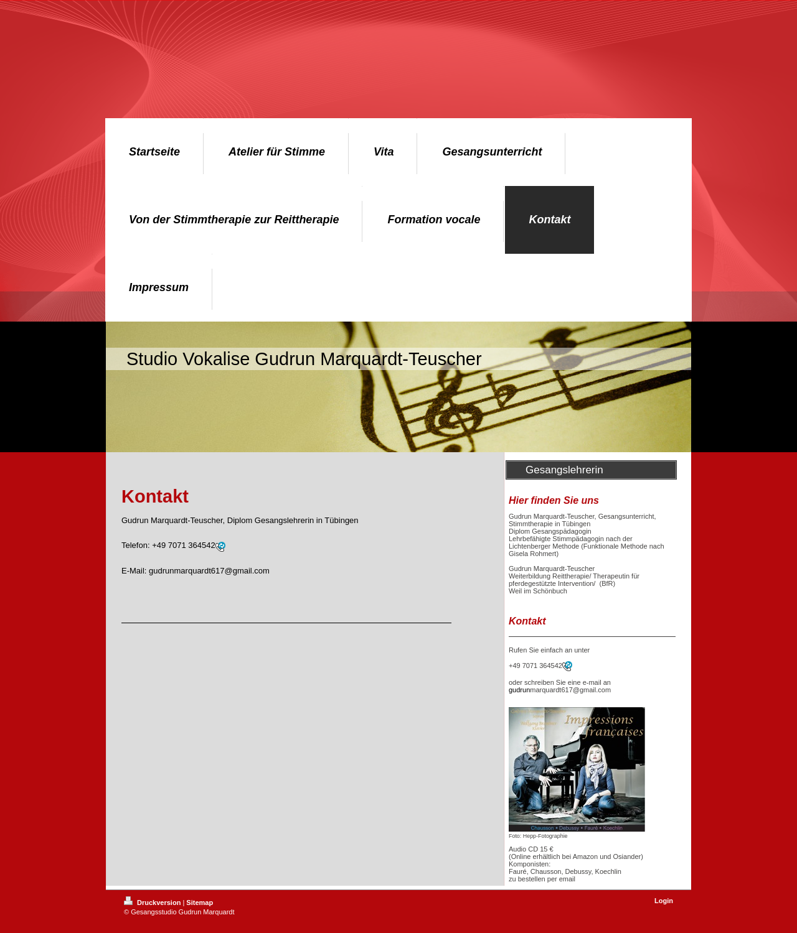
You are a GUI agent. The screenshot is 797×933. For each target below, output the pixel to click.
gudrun (519, 690)
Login (663, 900)
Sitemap (199, 902)
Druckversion (153, 902)
